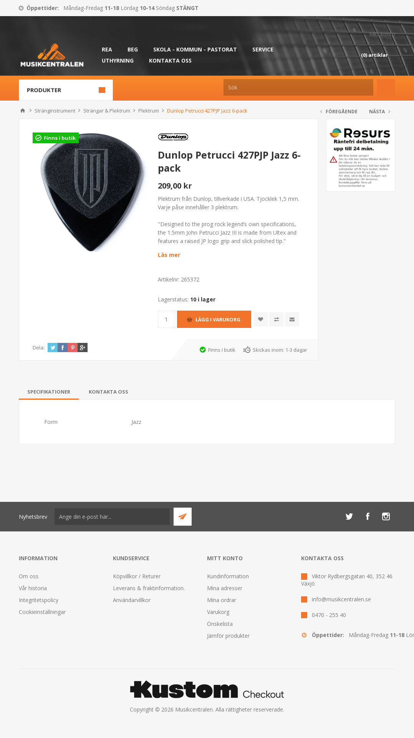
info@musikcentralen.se (341, 599)
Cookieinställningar (42, 612)
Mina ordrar (221, 600)
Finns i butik (60, 137)
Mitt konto (382, 34)
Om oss (28, 576)
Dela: (39, 347)
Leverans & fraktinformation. (149, 588)
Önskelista (220, 623)
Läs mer (169, 254)
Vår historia (33, 588)
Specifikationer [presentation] (48, 391)
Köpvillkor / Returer (137, 576)
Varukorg (218, 612)
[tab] (49, 392)
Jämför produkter (228, 635)
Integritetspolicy (38, 600)
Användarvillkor (132, 600)
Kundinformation (228, 576)
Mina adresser (224, 588)
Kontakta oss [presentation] (108, 391)
